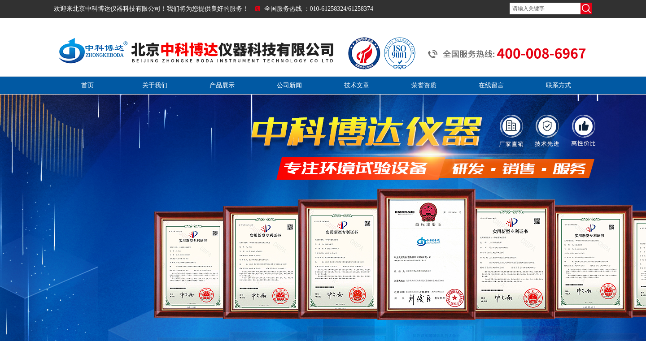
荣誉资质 (423, 85)
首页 (87, 85)
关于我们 (154, 85)
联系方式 (558, 85)
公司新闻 (289, 85)
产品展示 (222, 85)
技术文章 (356, 85)
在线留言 (491, 85)
